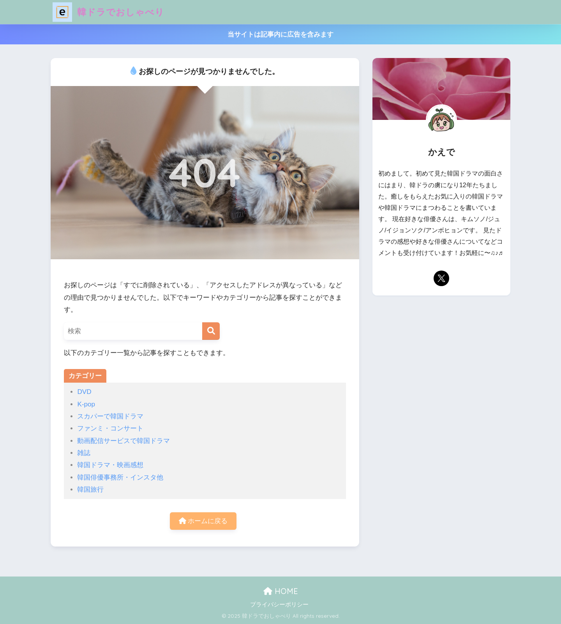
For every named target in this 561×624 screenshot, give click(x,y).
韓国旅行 (90, 489)
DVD (84, 391)
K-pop (86, 404)
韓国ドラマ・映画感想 (110, 465)
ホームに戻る (203, 521)
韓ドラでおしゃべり (108, 12)
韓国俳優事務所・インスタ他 (120, 477)
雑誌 (83, 453)
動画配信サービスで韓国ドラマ (123, 441)
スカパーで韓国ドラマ (110, 416)
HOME (280, 591)
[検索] (211, 331)
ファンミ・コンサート (110, 428)
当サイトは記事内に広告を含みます (280, 34)
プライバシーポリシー (279, 604)
